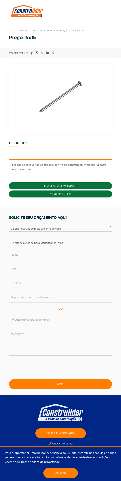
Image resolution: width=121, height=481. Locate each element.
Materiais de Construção (46, 30)
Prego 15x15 (78, 30)
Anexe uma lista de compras (30, 320)
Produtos (24, 30)
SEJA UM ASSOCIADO (60, 433)
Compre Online (60, 194)
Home (12, 30)
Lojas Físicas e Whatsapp (60, 185)
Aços (65, 30)
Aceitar (60, 473)
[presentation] (60, 367)
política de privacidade (45, 461)
